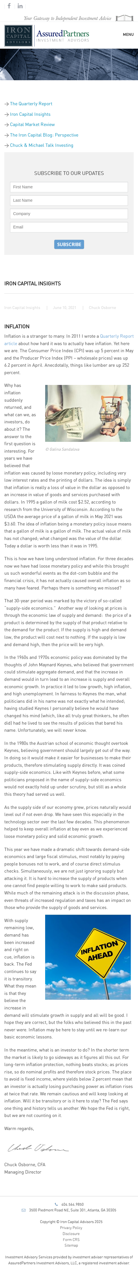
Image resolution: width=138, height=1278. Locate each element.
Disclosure (71, 1234)
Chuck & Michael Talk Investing (41, 145)
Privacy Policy (71, 1228)
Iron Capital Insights (30, 114)
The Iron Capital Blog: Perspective (44, 135)
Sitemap (71, 1246)
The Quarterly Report (31, 104)
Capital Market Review (32, 124)
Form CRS (71, 1240)
